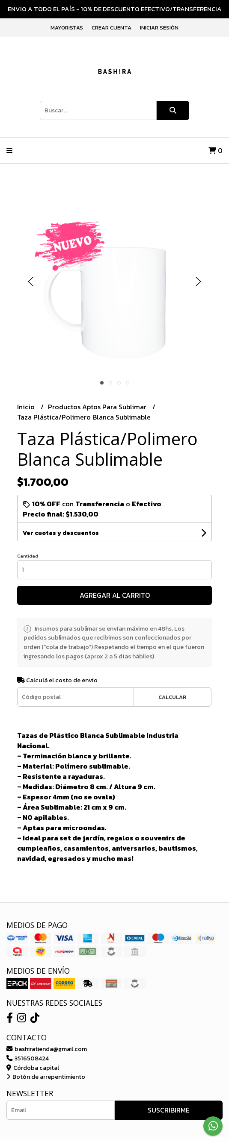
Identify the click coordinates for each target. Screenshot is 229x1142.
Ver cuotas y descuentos (61, 532)
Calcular (172, 697)
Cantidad (27, 555)
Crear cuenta (111, 27)
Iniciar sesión (159, 27)
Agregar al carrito (115, 595)
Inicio (26, 407)
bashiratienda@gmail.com (46, 1049)
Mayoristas (67, 27)
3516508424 (27, 1058)
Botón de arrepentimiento (45, 1076)
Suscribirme (169, 1110)
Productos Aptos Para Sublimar (98, 407)
